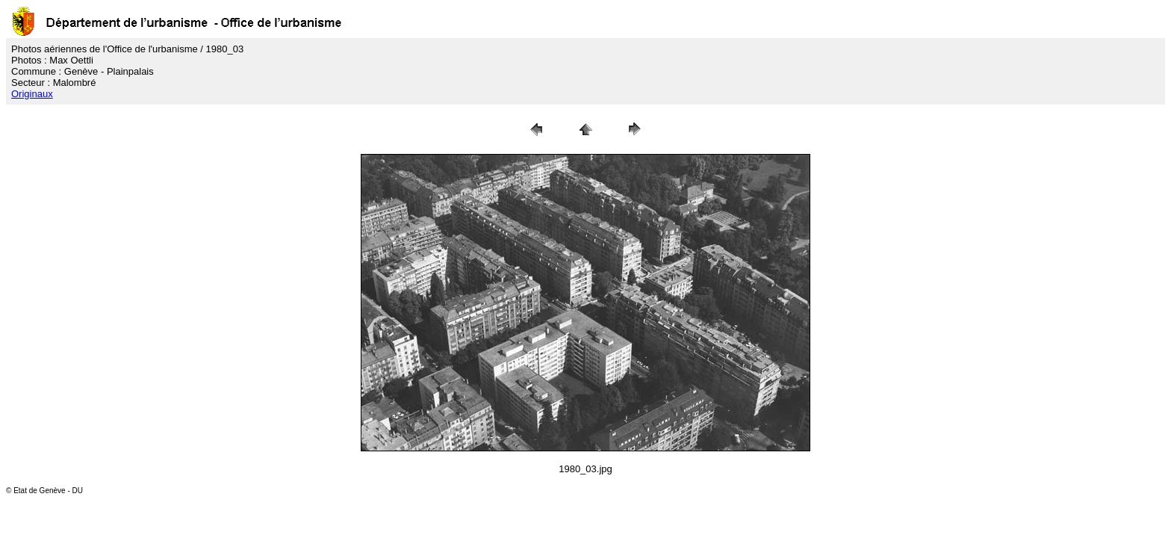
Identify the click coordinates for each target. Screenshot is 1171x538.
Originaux (32, 93)
